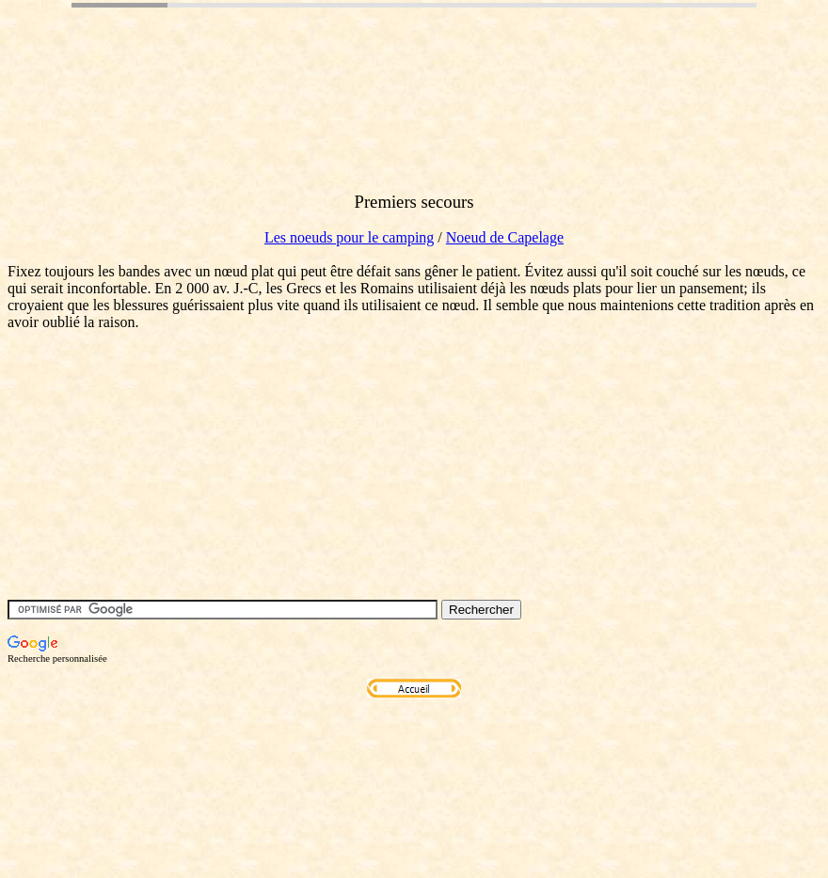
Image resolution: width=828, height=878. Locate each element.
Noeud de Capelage (505, 237)
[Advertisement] (350, 134)
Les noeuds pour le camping (349, 237)
